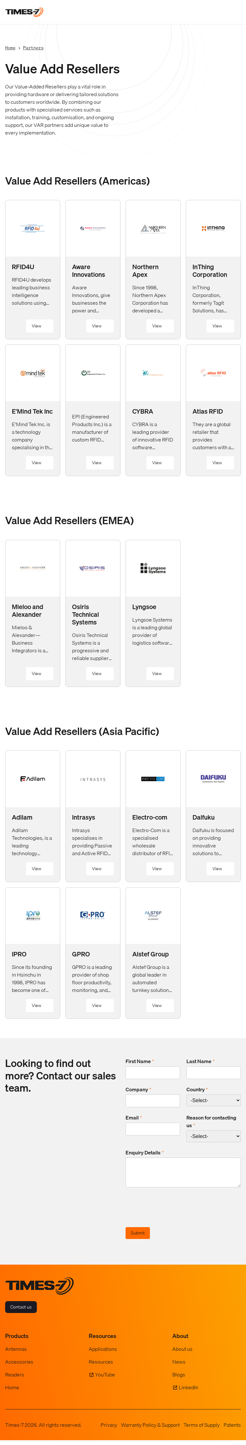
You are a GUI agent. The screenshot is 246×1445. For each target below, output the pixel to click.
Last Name (200, 1061)
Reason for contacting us (211, 1121)
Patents (232, 1429)
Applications (103, 1354)
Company (138, 1089)
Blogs (178, 1379)
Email (134, 1117)
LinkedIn (188, 1392)
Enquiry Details (145, 1152)
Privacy (109, 1429)
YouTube (105, 1379)
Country (197, 1089)
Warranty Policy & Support (150, 1429)
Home (10, 48)
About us (182, 1354)
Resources (101, 1366)
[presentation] (174, 1213)
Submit (138, 1237)
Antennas (16, 1354)
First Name (140, 1061)
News (178, 1366)
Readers (14, 1379)
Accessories (19, 1366)
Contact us (21, 1311)
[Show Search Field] (220, 12)
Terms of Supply (202, 1429)
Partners (33, 48)
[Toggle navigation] (234, 12)
